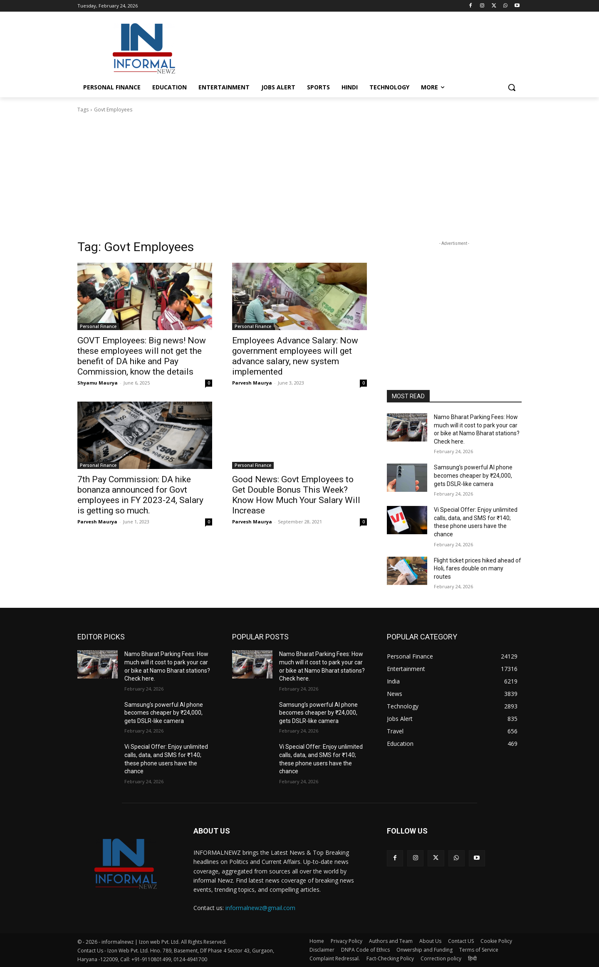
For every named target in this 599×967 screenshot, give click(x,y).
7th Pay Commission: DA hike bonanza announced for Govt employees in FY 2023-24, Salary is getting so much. (140, 495)
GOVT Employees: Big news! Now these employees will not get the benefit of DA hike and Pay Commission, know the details (141, 356)
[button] (512, 87)
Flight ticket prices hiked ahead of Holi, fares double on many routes (477, 568)
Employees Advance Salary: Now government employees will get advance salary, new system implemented (295, 356)
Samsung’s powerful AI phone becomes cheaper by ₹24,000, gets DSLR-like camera (473, 475)
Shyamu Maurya (97, 383)
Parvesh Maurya (252, 383)
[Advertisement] (361, 47)
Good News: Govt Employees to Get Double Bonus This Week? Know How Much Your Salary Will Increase (296, 495)
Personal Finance (98, 326)
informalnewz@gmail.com (260, 908)
